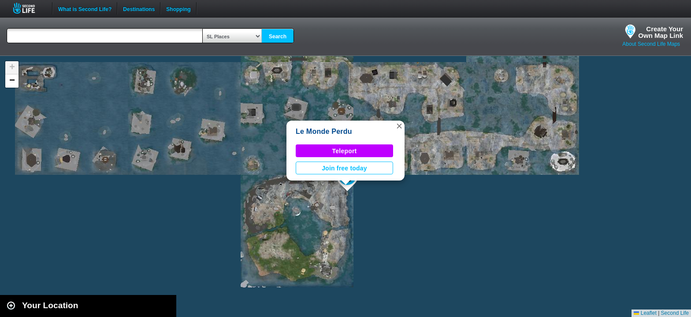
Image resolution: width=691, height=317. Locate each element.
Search (277, 36)
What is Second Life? (84, 8)
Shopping (178, 8)
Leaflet (645, 313)
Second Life (28, 8)
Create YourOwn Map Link (660, 32)
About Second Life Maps (651, 44)
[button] (399, 126)
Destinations (139, 8)
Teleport (344, 151)
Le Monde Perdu (324, 131)
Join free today (344, 168)
